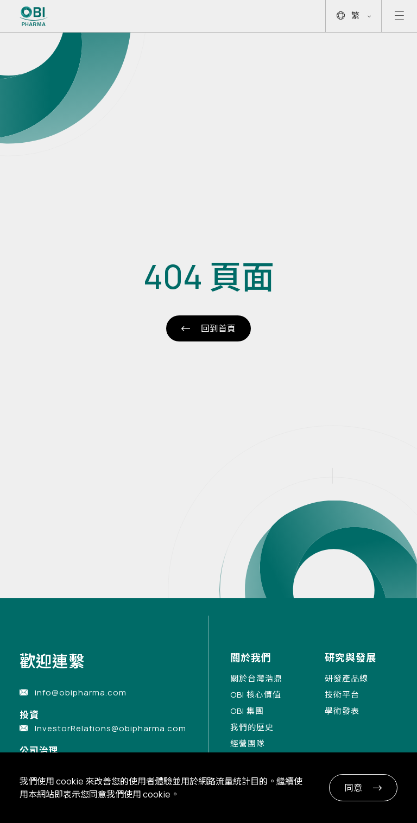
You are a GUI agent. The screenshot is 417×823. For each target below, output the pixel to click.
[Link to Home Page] (34, 16)
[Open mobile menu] (399, 16)
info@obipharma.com (81, 692)
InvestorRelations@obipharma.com (110, 728)
